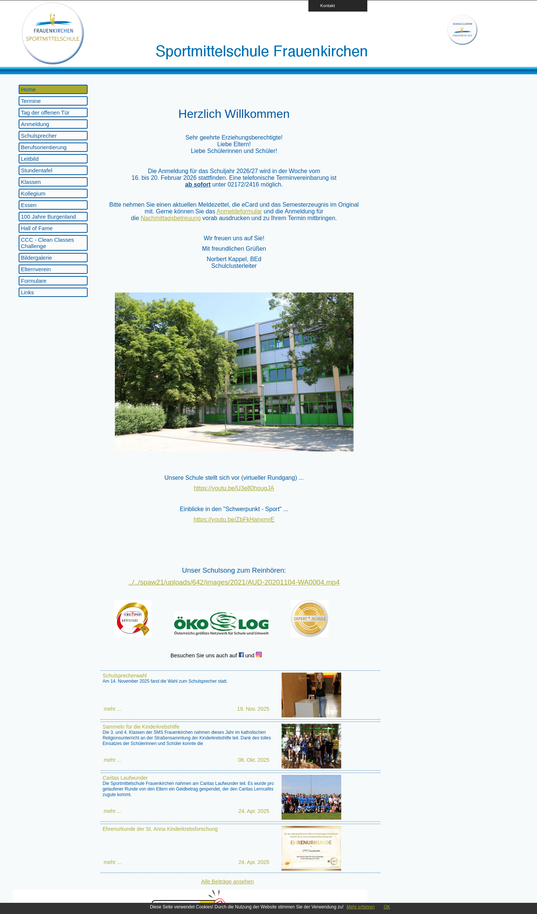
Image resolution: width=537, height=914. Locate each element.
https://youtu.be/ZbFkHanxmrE (234, 519)
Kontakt (325, 5)
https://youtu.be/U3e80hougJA (234, 488)
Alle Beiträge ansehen (227, 882)
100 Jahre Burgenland (48, 216)
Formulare (33, 281)
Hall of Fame (37, 228)
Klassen (31, 182)
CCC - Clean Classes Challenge (47, 243)
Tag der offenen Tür (45, 112)
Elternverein (36, 269)
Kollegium (33, 193)
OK (387, 907)
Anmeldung (35, 124)
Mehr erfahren (360, 907)
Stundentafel (36, 170)
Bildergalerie (36, 257)
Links (27, 292)
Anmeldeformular (239, 211)
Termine (31, 101)
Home (28, 89)
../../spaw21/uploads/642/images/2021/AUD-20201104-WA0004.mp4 (234, 582)
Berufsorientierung (44, 147)
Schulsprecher (39, 135)
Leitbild (30, 159)
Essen (29, 205)
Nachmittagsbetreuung (171, 218)
